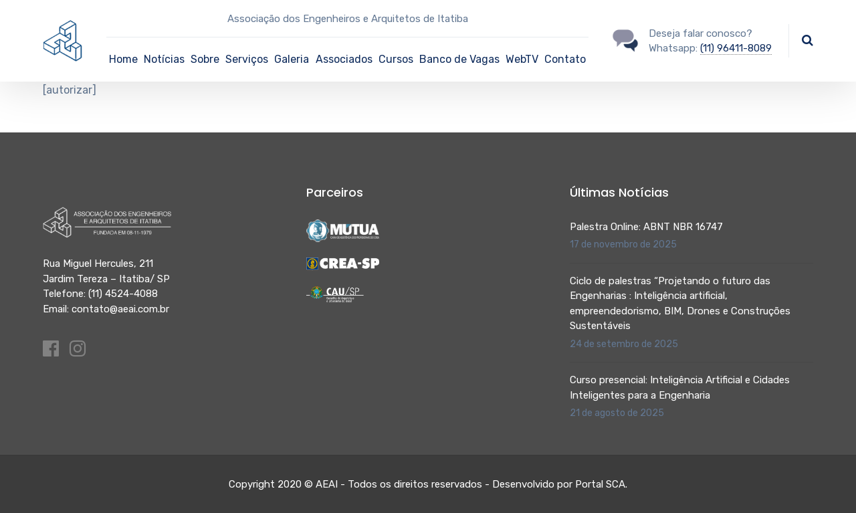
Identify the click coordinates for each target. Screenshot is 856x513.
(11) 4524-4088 (123, 294)
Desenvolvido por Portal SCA (558, 484)
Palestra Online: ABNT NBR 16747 (646, 227)
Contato (565, 59)
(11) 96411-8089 (736, 48)
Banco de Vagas (459, 59)
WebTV (522, 59)
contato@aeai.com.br (120, 309)
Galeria (291, 59)
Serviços (246, 59)
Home (123, 59)
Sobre (205, 59)
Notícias (164, 59)
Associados (344, 59)
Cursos (396, 59)
